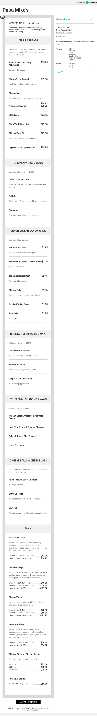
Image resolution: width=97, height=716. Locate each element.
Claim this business (64, 33)
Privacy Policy (34, 710)
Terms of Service (23, 710)
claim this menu (28, 702)
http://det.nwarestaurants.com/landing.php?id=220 (75, 43)
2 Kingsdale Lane (63, 27)
